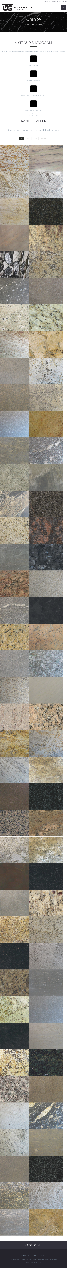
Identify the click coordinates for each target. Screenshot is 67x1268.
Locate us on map (32, 1245)
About (29, 1255)
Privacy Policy (29, 1262)
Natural (43, 138)
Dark (35, 138)
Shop (35, 1255)
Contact (42, 1255)
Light (28, 138)
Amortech (54, 1259)
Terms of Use (38, 1262)
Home (27, 24)
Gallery (33, 24)
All (22, 138)
